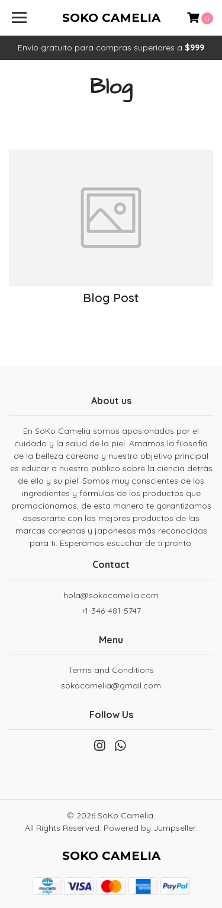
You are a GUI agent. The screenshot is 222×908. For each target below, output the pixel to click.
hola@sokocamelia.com (111, 595)
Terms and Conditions (111, 670)
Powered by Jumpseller (149, 828)
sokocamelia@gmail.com (111, 685)
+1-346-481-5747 (111, 610)
